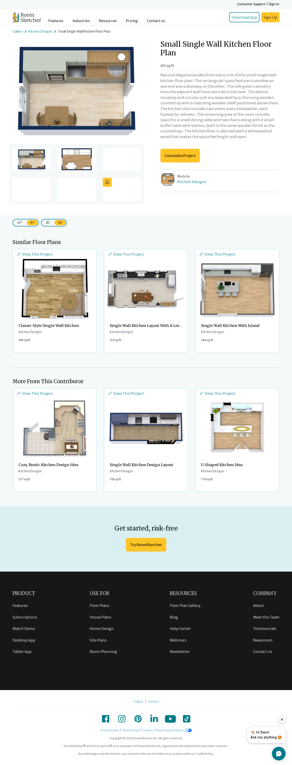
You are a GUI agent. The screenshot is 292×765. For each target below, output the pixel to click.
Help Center (180, 628)
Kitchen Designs (40, 31)
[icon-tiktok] (186, 718)
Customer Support (251, 4)
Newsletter (180, 651)
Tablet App (22, 651)
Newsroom (263, 640)
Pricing (132, 20)
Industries (81, 20)
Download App (244, 17)
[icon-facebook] (105, 718)
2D (48, 223)
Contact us (156, 20)
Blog (174, 617)
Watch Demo (24, 628)
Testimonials (264, 628)
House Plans (100, 617)
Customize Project (180, 155)
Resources (108, 20)
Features (55, 20)
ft (32, 222)
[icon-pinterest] (138, 718)
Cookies (148, 730)
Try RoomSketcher (146, 544)
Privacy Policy (109, 730)
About (258, 605)
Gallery (18, 31)
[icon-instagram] (121, 718)
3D (60, 223)
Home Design (102, 628)
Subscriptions (25, 617)
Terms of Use (130, 730)
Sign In (274, 4)
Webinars (178, 640)
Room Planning (103, 651)
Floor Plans (99, 605)
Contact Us (262, 651)
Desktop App (24, 640)
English (138, 701)
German (153, 701)
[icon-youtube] (170, 718)
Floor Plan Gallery (185, 605)
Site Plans (98, 640)
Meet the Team (266, 617)
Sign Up (270, 17)
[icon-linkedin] (154, 718)
